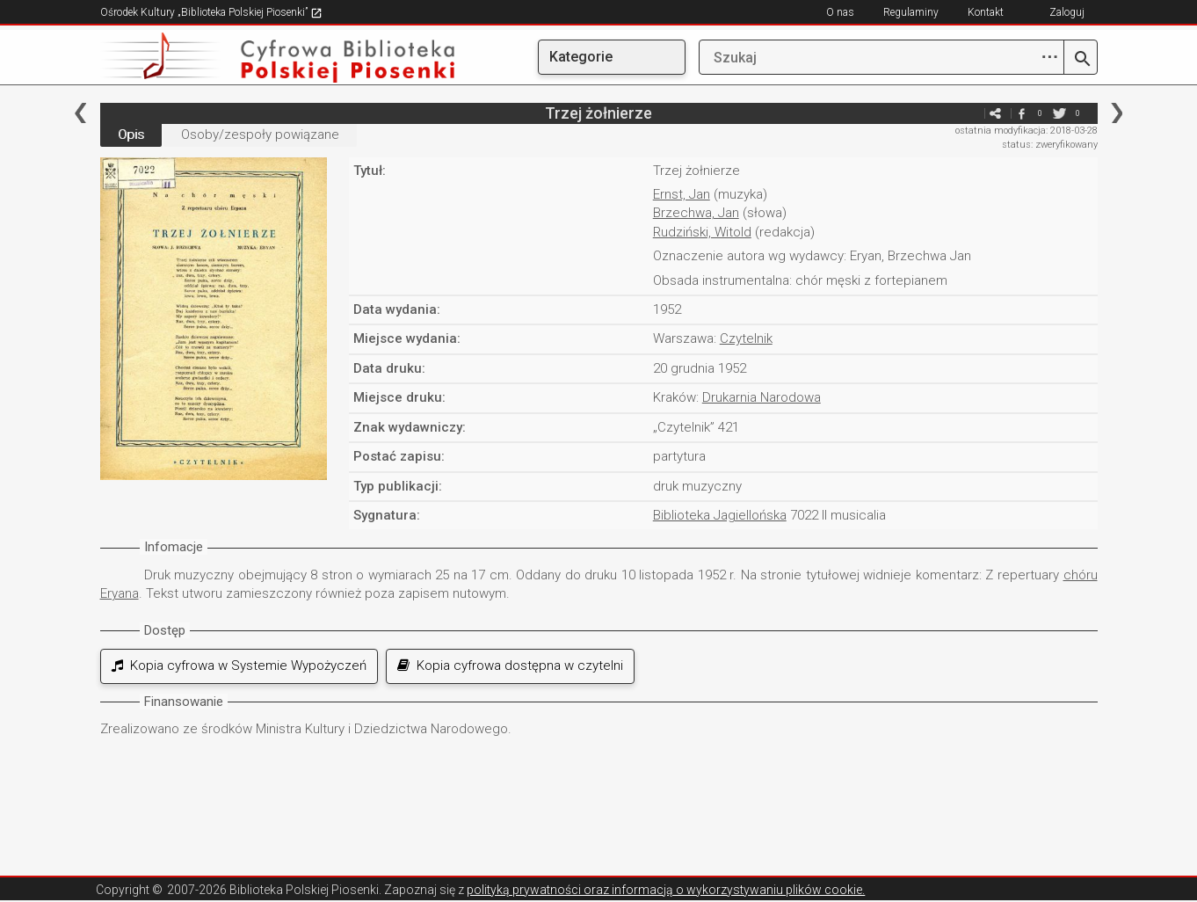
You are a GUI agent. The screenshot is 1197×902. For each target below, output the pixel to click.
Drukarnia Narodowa (761, 397)
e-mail (969, 113)
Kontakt (986, 12)
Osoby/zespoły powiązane (260, 134)
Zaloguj (1067, 12)
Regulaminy (911, 12)
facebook (1022, 113)
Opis (131, 134)
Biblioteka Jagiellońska (720, 515)
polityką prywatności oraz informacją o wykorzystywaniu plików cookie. (666, 890)
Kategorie (581, 56)
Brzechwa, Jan (696, 213)
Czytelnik (746, 338)
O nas (840, 12)
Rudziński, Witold (702, 232)
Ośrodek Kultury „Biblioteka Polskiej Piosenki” (211, 12)
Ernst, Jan (681, 194)
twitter (1060, 113)
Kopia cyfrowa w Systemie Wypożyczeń (239, 665)
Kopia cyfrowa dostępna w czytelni (510, 665)
